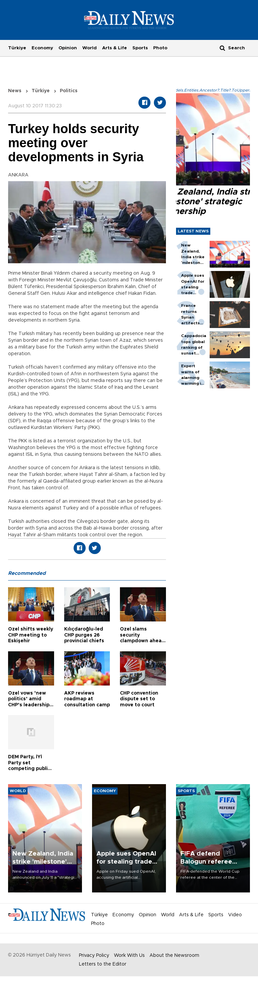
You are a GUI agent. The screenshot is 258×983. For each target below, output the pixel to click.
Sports (140, 48)
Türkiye (17, 48)
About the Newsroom (174, 955)
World (89, 48)
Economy (42, 48)
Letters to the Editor (102, 964)
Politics (69, 91)
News (15, 91)
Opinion (67, 48)
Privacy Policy (94, 955)
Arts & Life (114, 48)
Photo (160, 48)
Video (235, 915)
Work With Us (129, 955)
